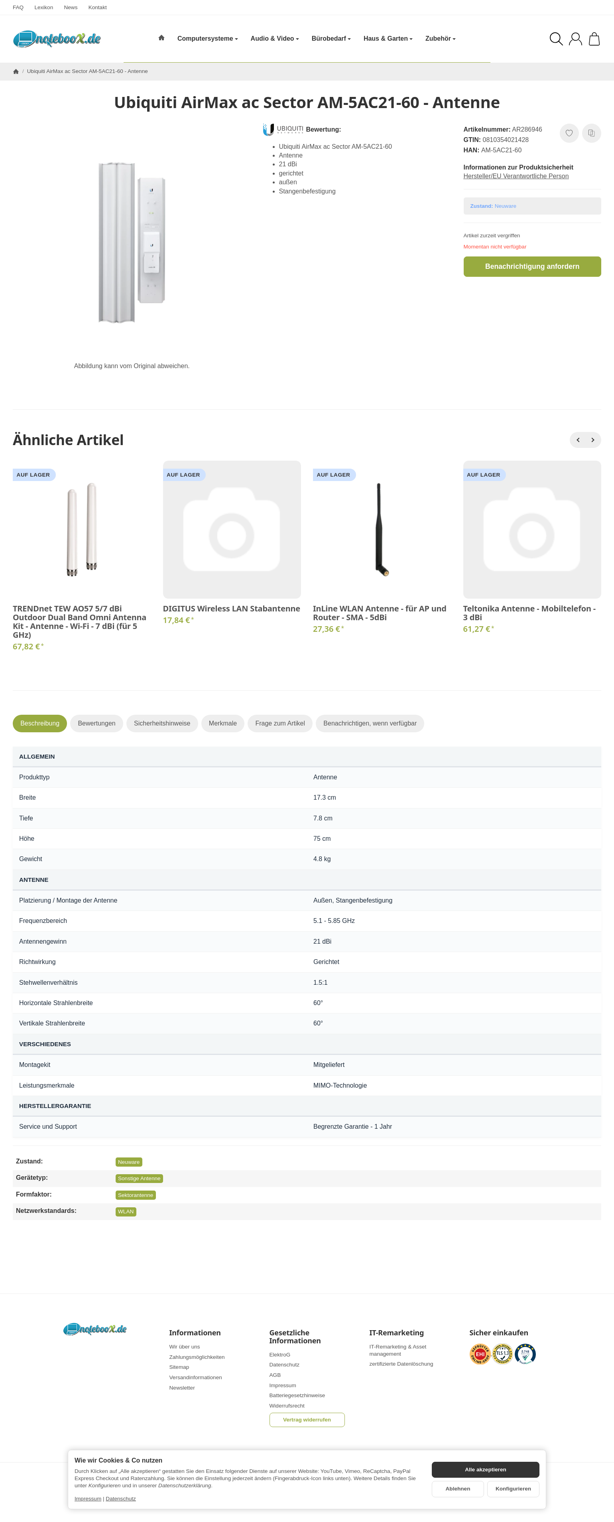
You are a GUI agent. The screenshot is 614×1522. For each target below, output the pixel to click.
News (70, 7)
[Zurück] (578, 440)
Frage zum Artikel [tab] (280, 723)
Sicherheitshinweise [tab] (162, 723)
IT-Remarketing (397, 1333)
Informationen (195, 1333)
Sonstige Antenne (139, 1178)
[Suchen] (556, 39)
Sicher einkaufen (499, 1333)
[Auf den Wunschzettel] (569, 133)
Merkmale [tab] (223, 723)
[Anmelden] (576, 39)
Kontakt (98, 7)
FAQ (18, 7)
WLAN (126, 1211)
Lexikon (43, 7)
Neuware (129, 1162)
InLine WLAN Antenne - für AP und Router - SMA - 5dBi (380, 613)
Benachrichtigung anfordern (532, 266)
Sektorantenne (135, 1195)
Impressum (88, 1499)
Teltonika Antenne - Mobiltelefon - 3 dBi (529, 613)
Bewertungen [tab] (96, 723)
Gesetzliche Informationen (295, 1337)
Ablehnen (458, 1489)
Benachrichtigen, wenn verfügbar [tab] (370, 723)
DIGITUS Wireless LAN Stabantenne (231, 608)
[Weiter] (593, 440)
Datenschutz (121, 1499)
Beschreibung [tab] (39, 723)
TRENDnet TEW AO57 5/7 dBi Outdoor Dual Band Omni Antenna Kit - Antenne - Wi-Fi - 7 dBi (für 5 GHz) (79, 621)
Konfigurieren (513, 1489)
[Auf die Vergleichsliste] (591, 133)
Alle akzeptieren (485, 1470)
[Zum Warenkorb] (594, 39)
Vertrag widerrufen (307, 1420)
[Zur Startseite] (57, 39)
